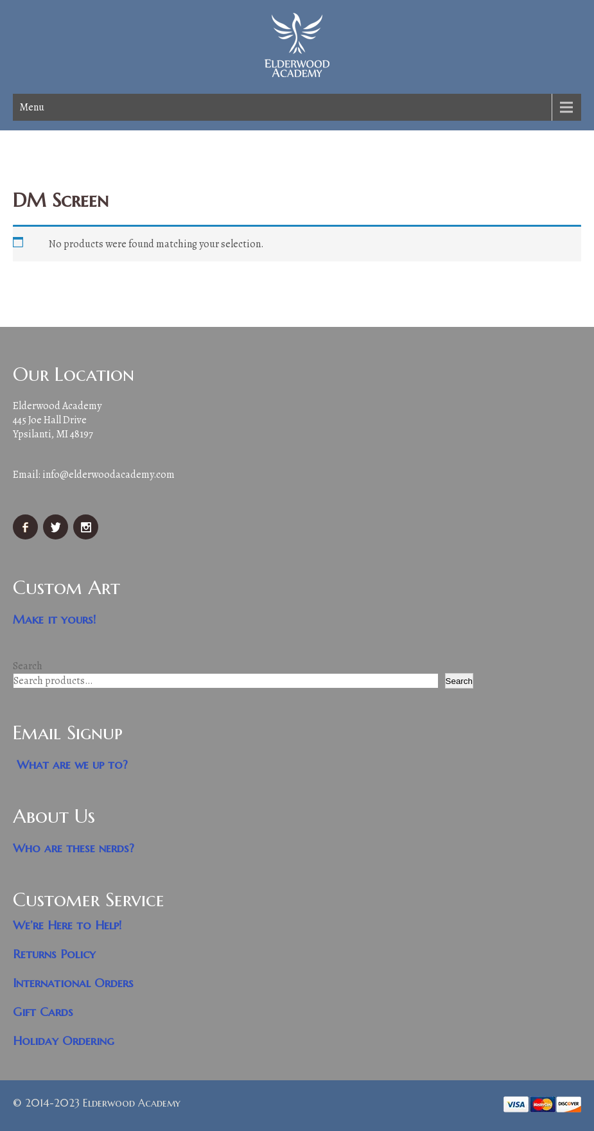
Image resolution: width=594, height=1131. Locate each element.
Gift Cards (43, 1011)
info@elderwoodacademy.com (108, 475)
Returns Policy (54, 954)
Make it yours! (54, 619)
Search (27, 666)
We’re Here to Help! (67, 925)
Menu (31, 107)
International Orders (73, 983)
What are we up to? (72, 764)
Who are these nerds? (73, 848)
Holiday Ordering (63, 1040)
